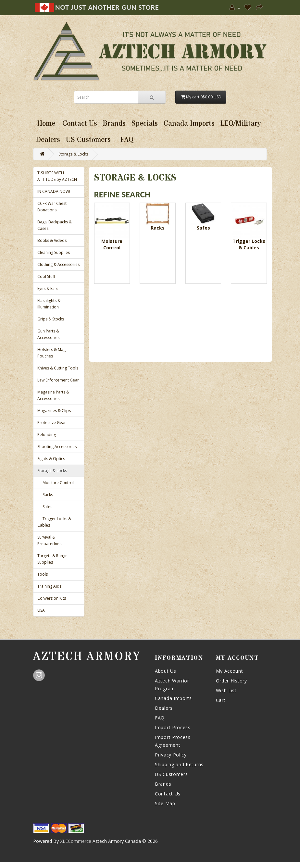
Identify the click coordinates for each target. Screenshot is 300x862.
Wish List (226, 690)
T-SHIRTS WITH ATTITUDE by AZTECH (57, 176)
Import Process (173, 727)
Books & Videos (52, 240)
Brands (163, 784)
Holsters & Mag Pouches (51, 353)
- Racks (45, 494)
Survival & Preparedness (50, 540)
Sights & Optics (51, 458)
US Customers (171, 774)
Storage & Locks (73, 154)
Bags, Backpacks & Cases (54, 225)
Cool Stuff (46, 276)
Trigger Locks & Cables (248, 244)
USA (41, 610)
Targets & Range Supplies (52, 559)
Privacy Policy (171, 755)
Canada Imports (173, 698)
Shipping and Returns (179, 764)
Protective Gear (51, 422)
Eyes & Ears (47, 288)
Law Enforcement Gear (58, 380)
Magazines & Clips (54, 410)
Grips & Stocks (50, 319)
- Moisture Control (55, 482)
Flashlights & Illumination (48, 304)
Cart (221, 700)
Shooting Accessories (57, 446)
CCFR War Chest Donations (52, 207)
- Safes (44, 506)
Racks (158, 228)
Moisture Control (111, 244)
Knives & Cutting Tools (57, 368)
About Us (165, 671)
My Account (229, 671)
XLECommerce (75, 841)
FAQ (160, 718)
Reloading (46, 434)
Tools (42, 574)
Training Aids (49, 586)
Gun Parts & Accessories (48, 334)
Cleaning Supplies (53, 252)
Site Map (165, 803)
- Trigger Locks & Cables (54, 522)
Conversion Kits (51, 598)
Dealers (164, 708)
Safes (203, 228)
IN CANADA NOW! (53, 191)
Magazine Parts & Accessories (53, 395)
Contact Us (168, 794)
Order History (231, 681)
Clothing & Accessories (58, 264)
